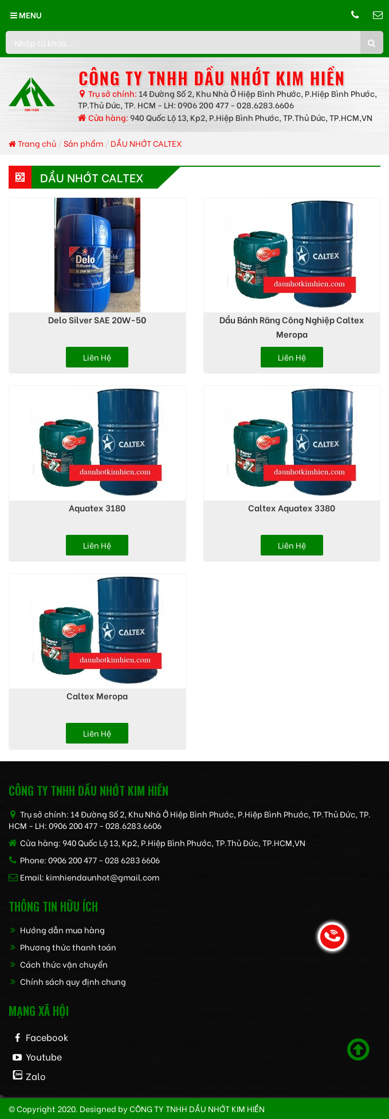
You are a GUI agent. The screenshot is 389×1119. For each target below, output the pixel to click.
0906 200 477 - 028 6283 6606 (104, 860)
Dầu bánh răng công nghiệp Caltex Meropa (291, 326)
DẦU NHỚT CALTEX (146, 143)
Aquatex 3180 (97, 507)
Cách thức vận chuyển (58, 964)
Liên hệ (97, 357)
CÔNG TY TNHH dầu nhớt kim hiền (197, 1108)
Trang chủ (32, 143)
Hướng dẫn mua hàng (57, 930)
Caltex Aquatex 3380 (291, 507)
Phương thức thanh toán (62, 947)
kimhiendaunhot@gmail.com (102, 877)
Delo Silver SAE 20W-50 (97, 319)
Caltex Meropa (97, 695)
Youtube (44, 1056)
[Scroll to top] (358, 1049)
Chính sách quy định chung (67, 981)
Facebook (47, 1036)
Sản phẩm (83, 143)
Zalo (36, 1075)
